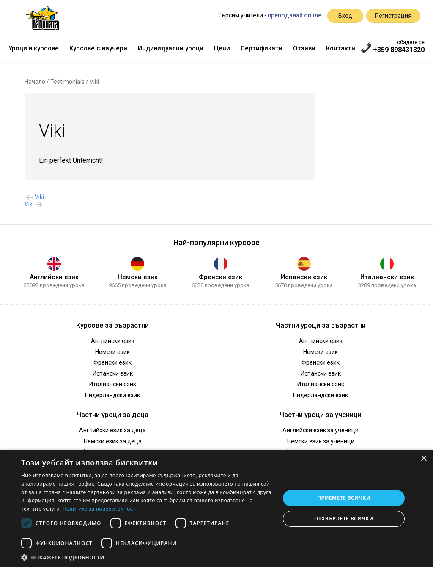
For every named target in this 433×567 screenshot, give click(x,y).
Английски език (54, 277)
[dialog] (216, 508)
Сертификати (261, 48)
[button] (146, 557)
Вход (345, 15)
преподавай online (294, 15)
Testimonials (67, 81)
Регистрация (393, 15)
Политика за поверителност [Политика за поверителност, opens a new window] (99, 508)
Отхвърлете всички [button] (343, 518)
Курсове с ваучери (98, 48)
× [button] (423, 459)
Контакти (340, 48)
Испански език (304, 277)
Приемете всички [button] (343, 497)
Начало (35, 81)
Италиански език (387, 277)
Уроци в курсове (33, 48)
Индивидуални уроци (170, 48)
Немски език (138, 277)
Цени (222, 48)
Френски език (220, 277)
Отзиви (304, 48)
